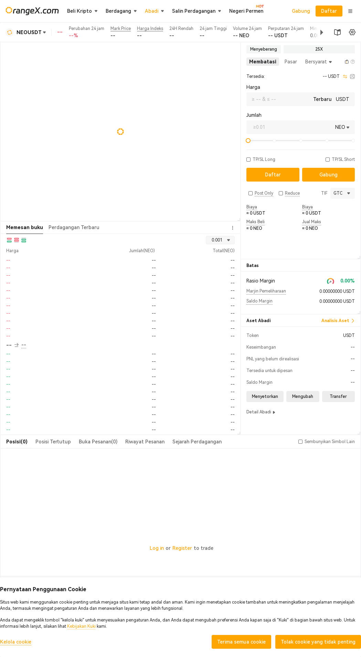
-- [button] (12, 345)
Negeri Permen (246, 11)
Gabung (301, 11)
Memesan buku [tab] (24, 227)
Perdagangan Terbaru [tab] (74, 227)
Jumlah (254, 115)
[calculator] (352, 76)
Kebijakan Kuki (81, 626)
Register (182, 548)
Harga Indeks (150, 28)
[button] (316, 32)
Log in (157, 548)
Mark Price (120, 28)
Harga (253, 87)
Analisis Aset (338, 320)
